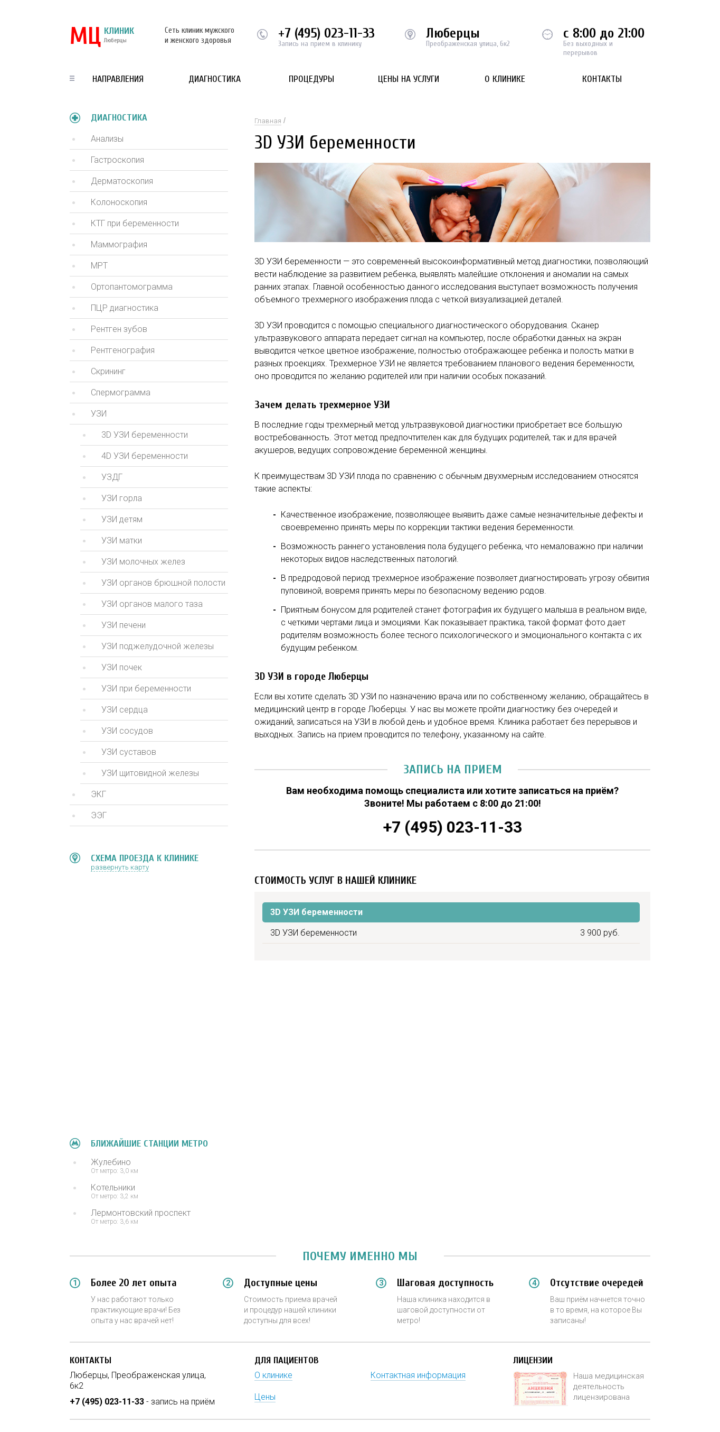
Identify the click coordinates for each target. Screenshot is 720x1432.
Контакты (602, 79)
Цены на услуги (408, 79)
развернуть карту (120, 867)
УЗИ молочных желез (143, 562)
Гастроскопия (117, 160)
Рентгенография (123, 350)
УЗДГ (111, 477)
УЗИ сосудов (127, 731)
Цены (265, 1397)
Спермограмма (120, 392)
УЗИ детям (122, 519)
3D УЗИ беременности (144, 435)
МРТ (99, 266)
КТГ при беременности (135, 223)
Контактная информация (418, 1375)
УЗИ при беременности (146, 688)
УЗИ (99, 414)
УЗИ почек (121, 667)
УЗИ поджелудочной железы (157, 646)
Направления (118, 79)
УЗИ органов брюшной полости (163, 583)
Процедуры (311, 79)
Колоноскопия (119, 202)
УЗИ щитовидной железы (150, 773)
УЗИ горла (121, 498)
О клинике (505, 79)
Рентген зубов (119, 329)
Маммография (119, 244)
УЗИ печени (123, 625)
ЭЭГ (99, 815)
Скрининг (108, 371)
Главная (267, 121)
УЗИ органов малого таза (152, 604)
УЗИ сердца (124, 710)
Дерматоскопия (122, 181)
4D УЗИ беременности (144, 456)
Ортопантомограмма (132, 287)
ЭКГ (98, 794)
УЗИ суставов (128, 752)
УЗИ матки (121, 540)
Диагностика (214, 79)
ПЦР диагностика (124, 308)
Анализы (107, 139)
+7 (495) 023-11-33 (326, 33)
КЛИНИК (102, 37)
